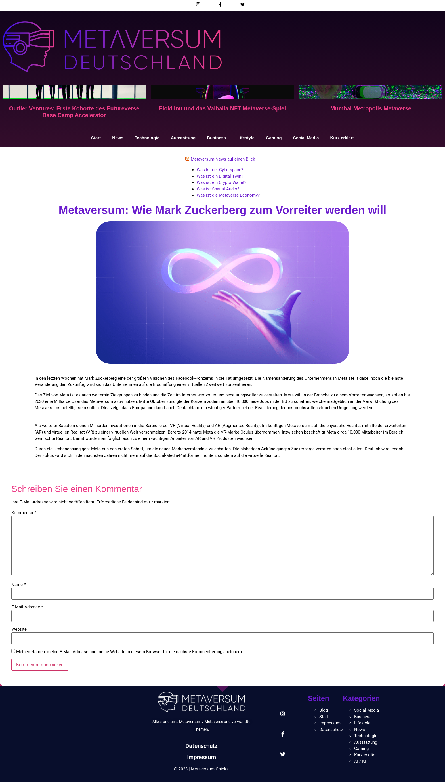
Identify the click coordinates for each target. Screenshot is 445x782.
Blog (323, 710)
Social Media (306, 137)
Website (19, 629)
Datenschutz (201, 746)
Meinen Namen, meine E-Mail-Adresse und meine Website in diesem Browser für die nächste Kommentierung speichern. (129, 652)
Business (216, 137)
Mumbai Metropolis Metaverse (371, 108)
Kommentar (23, 513)
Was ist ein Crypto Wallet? (221, 182)
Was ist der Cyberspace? (220, 169)
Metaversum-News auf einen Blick (223, 159)
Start (96, 137)
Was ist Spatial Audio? (218, 189)
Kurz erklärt (342, 137)
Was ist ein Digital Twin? (220, 176)
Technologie (147, 137)
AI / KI (360, 761)
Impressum (201, 757)
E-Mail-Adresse (27, 607)
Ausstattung (183, 137)
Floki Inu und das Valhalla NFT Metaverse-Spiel (222, 108)
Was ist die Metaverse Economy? (228, 195)
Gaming (274, 137)
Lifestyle (246, 137)
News (117, 137)
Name (18, 585)
